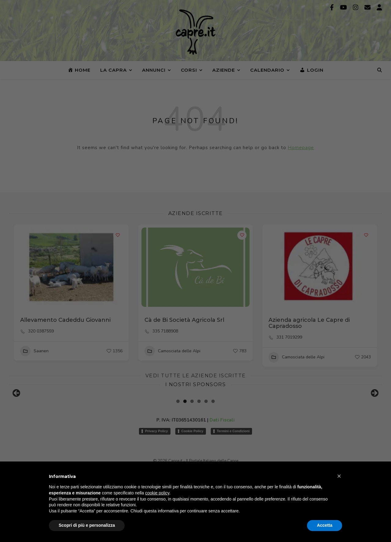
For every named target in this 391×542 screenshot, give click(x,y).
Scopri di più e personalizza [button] (87, 525)
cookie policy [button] (157, 492)
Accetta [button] (324, 525)
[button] (339, 476)
